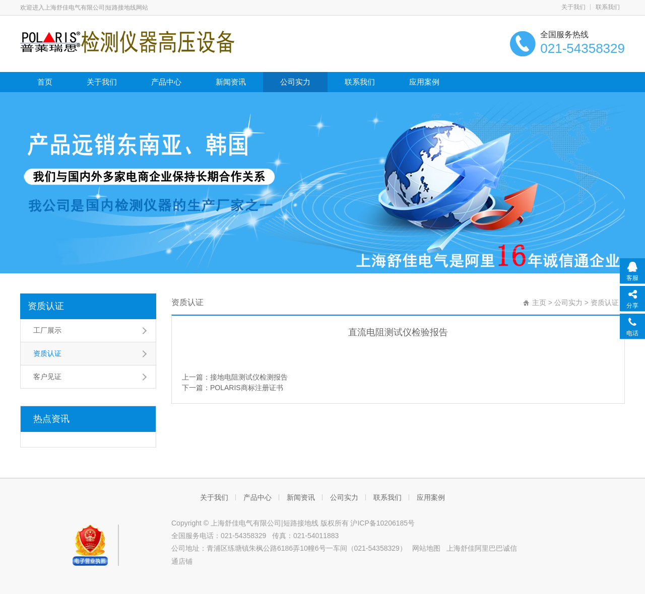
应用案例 (424, 82)
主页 (539, 303)
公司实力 (295, 82)
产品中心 (166, 82)
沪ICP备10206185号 (382, 523)
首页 (44, 82)
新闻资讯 (231, 82)
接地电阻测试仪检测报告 (249, 377)
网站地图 (426, 548)
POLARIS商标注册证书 (246, 388)
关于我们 (573, 7)
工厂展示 (47, 330)
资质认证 (46, 306)
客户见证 (47, 377)
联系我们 (608, 7)
